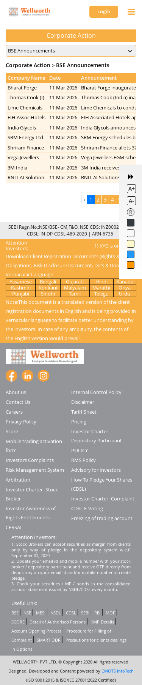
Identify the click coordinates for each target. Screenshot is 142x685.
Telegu (101, 293)
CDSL (71, 613)
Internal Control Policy (96, 392)
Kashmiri (21, 287)
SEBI (85, 613)
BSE (15, 613)
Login (103, 11)
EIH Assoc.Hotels (26, 117)
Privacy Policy (21, 421)
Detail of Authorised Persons (58, 622)
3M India (17, 167)
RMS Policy (83, 460)
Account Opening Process (36, 631)
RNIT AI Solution (26, 177)
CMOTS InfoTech (117, 671)
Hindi (101, 281)
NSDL (55, 613)
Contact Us (18, 402)
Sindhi (48, 293)
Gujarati (75, 281)
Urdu (124, 293)
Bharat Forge (22, 87)
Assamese (20, 281)
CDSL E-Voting (87, 508)
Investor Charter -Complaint (102, 498)
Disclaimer (82, 402)
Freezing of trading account (102, 518)
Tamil (75, 293)
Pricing (78, 421)
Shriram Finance (26, 147)
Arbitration (18, 479)
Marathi (101, 287)
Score (12, 431)
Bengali (48, 281)
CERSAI (14, 527)
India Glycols (22, 127)
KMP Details (102, 622)
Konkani (48, 287)
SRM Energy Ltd (25, 137)
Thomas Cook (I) (26, 97)
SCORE (18, 622)
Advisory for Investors (96, 469)
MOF (110, 613)
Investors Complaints (30, 460)
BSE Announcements (82, 65)
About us (16, 392)
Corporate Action (28, 65)
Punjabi (20, 293)
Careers (14, 411)
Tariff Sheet (84, 411)
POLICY (79, 450)
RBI (97, 613)
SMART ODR (49, 640)
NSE (27, 613)
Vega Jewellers (23, 157)
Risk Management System (35, 469)
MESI (40, 613)
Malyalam (75, 287)
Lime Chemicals (25, 107)
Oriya (125, 287)
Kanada (124, 281)
